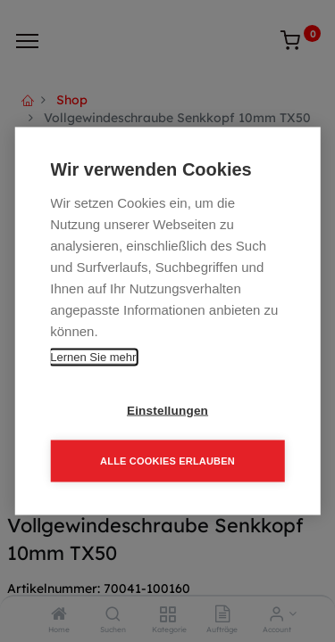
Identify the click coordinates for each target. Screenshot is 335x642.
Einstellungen (167, 410)
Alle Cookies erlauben (167, 461)
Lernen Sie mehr (93, 357)
